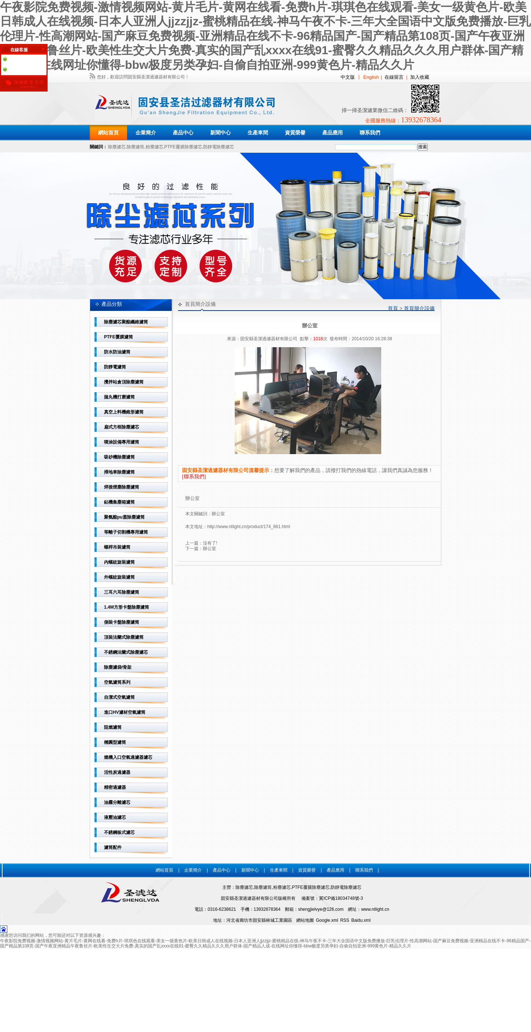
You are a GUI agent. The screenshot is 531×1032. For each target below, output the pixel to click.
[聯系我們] (194, 476)
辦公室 (218, 513)
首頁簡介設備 (419, 308)
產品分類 (111, 304)
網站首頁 (108, 133)
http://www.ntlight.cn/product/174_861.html (248, 526)
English (371, 77)
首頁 (393, 308)
